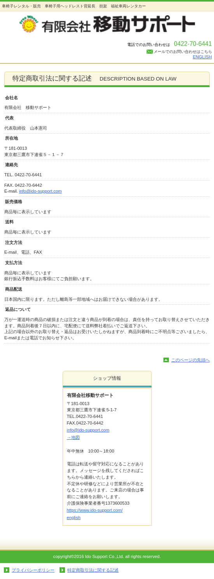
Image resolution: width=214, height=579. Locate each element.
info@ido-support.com (40, 191)
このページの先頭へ (190, 360)
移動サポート (107, 25)
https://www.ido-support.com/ (95, 510)
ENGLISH (202, 56)
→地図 (73, 437)
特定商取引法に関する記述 (93, 570)
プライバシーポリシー (33, 570)
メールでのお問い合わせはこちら (183, 51)
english (74, 517)
